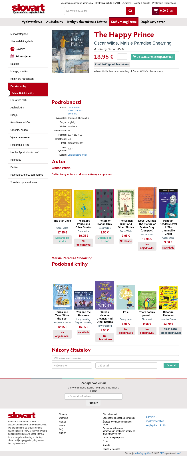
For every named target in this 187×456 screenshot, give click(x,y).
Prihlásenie (157, 3)
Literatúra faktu (19, 100)
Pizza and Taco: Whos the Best (62, 315)
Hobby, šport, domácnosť (25, 152)
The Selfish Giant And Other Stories (126, 224)
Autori (62, 425)
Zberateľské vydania (22, 41)
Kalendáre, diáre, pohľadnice (27, 174)
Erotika (15, 167)
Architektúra (17, 107)
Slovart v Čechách (111, 449)
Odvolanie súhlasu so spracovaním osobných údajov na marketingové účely (119, 431)
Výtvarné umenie (20, 137)
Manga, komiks (19, 71)
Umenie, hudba (19, 129)
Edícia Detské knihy (23, 93)
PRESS (63, 433)
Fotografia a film (20, 144)
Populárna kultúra (21, 122)
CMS (162, 453)
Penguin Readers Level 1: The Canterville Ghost (168, 227)
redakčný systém (142, 453)
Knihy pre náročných (22, 78)
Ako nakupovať (110, 414)
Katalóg (136, 3)
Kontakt (146, 3)
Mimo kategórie (19, 34)
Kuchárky (16, 159)
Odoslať (171, 365)
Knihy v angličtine (124, 21)
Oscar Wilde (106, 43)
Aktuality (126, 3)
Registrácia (170, 3)
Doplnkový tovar (153, 21)
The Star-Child (62, 220)
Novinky (20, 48)
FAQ (61, 429)
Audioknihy (54, 21)
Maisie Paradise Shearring (145, 43)
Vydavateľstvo (32, 21)
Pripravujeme (23, 56)
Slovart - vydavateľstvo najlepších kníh (156, 421)
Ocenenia (63, 418)
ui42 (179, 453)
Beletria (15, 63)
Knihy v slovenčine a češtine (87, 21)
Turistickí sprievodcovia (24, 182)
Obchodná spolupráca (113, 437)
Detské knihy (18, 86)
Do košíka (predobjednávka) (153, 57)
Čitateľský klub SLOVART (107, 3)
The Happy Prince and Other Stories (83, 224)
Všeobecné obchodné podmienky (77, 3)
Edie (126, 312)
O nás (105, 441)
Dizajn (14, 115)
